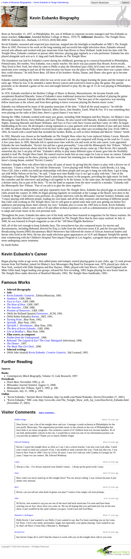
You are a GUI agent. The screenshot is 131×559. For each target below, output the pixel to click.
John (16, 498)
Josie (16, 473)
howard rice (19, 532)
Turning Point (14, 319)
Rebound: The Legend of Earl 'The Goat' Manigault (34, 340)
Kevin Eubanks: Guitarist (20, 295)
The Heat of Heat (16, 304)
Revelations (26, 325)
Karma (35, 316)
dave (16, 487)
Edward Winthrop (21, 442)
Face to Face (14, 301)
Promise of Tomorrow (18, 310)
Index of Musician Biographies (17, 2)
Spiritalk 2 (12, 325)
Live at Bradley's (16, 331)
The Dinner (13, 343)
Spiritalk (11, 322)
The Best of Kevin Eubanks (21, 328)
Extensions (42, 313)
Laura (16, 462)
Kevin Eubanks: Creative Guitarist (47, 352)
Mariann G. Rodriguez (23, 515)
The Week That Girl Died (20, 346)
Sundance (12, 298)
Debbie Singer (20, 419)
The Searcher (14, 307)
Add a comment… (47, 413)
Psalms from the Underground (23, 337)
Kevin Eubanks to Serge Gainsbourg (51, 2)
